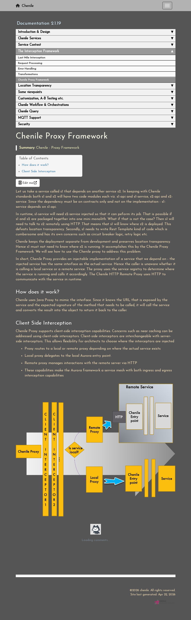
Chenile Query (95, 111)
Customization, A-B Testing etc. (95, 99)
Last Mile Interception (31, 57)
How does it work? (35, 165)
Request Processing (30, 63)
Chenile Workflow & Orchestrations (95, 105)
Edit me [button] (26, 183)
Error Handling (27, 68)
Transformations (28, 74)
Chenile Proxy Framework (33, 80)
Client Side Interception (38, 171)
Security (95, 124)
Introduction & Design (95, 32)
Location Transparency (95, 86)
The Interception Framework (95, 51)
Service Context (95, 45)
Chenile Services (95, 38)
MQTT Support (95, 118)
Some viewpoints (95, 92)
